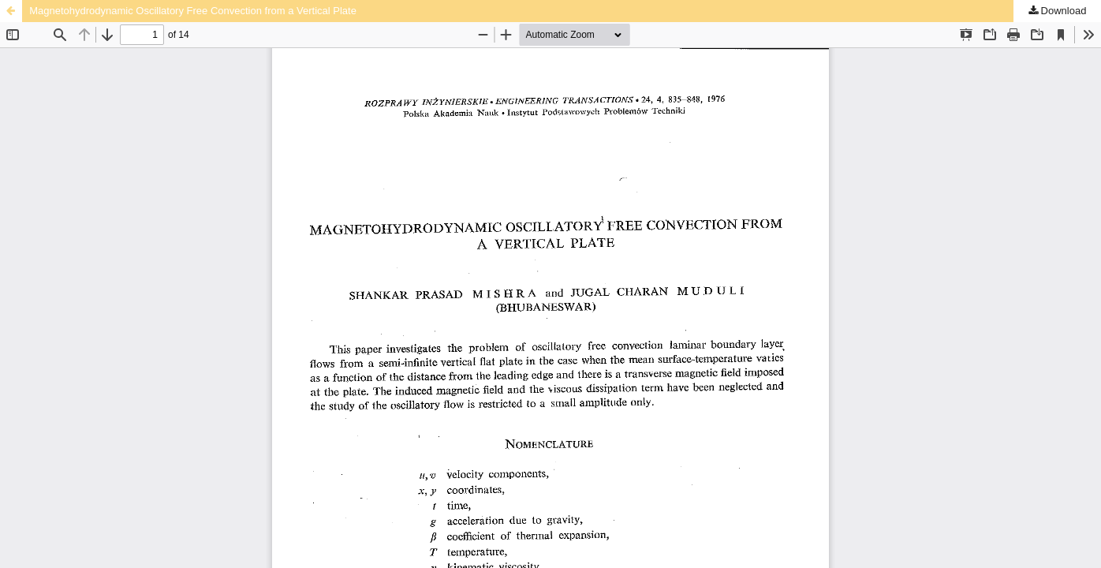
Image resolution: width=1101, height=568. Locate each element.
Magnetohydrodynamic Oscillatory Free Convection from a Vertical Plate (192, 11)
